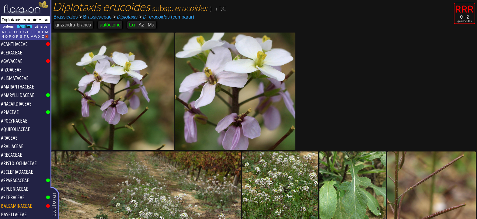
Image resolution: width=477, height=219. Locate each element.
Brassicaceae (95, 16)
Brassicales (66, 16)
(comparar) (166, 17)
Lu (132, 24)
